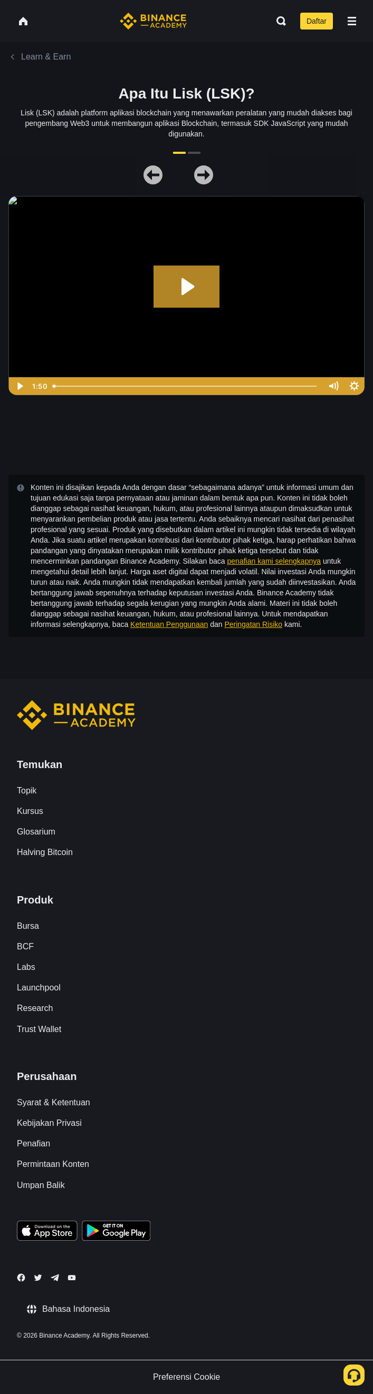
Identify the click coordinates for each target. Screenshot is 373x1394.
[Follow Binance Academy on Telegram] (55, 1277)
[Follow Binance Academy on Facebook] (21, 1277)
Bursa (28, 925)
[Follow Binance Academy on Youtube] (72, 1278)
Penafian (33, 1143)
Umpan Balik (41, 1185)
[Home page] (153, 21)
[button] (352, 21)
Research (35, 1008)
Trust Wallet (39, 1029)
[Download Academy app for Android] (116, 1232)
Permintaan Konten (53, 1164)
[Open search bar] (278, 21)
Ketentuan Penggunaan (169, 624)
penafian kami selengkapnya (274, 561)
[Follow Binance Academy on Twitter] (38, 1277)
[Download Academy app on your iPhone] (47, 1232)
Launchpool (39, 987)
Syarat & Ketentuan (53, 1102)
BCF (25, 946)
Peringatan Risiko (253, 624)
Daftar (317, 21)
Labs (26, 967)
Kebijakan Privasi (49, 1122)
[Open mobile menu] (352, 21)
